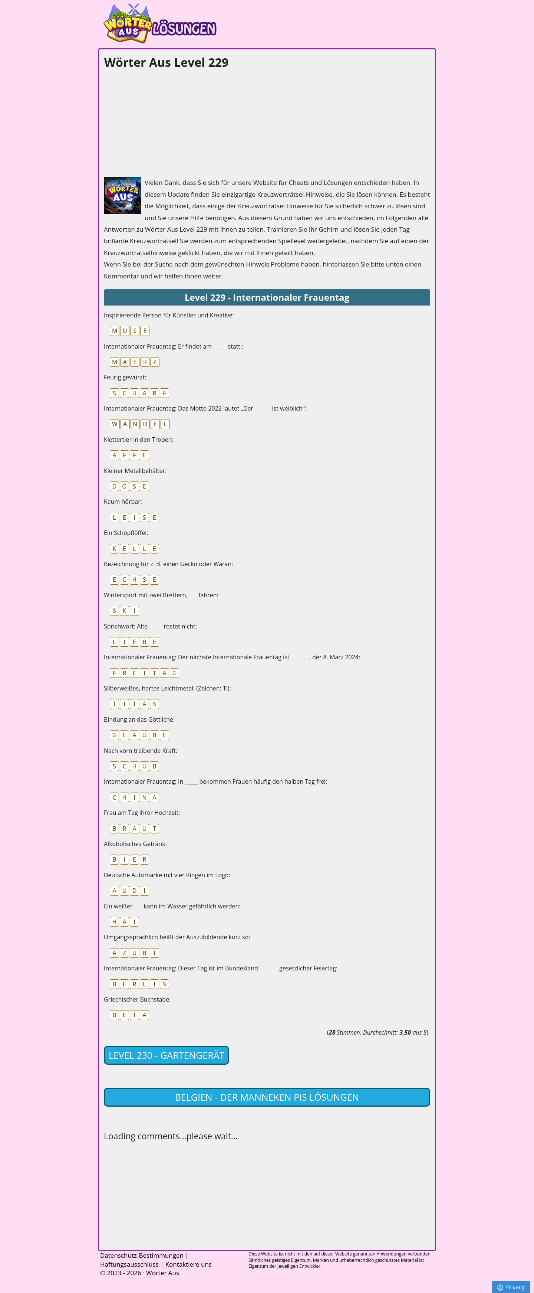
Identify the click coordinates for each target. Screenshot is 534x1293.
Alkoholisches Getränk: (135, 844)
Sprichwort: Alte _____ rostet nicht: (150, 626)
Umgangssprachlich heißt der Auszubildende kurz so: (177, 937)
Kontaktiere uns (188, 1264)
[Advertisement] (159, 121)
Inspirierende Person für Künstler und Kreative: (169, 315)
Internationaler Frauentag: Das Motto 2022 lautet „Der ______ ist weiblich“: (205, 408)
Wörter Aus (162, 1272)
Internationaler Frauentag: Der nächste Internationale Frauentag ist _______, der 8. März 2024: (232, 657)
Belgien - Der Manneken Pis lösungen (267, 1097)
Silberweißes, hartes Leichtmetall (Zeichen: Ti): (167, 688)
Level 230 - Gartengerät (166, 1055)
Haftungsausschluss (129, 1264)
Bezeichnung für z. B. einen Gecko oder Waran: (168, 564)
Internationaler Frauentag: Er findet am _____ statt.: (173, 346)
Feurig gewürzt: (125, 377)
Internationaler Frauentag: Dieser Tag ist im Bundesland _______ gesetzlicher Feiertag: (220, 968)
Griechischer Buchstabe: (137, 999)
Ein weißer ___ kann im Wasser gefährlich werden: (172, 906)
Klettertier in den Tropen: (139, 439)
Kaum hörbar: (123, 501)
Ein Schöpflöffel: (126, 533)
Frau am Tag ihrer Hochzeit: (142, 813)
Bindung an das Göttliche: (139, 719)
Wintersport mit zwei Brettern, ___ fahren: (161, 595)
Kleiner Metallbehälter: (135, 471)
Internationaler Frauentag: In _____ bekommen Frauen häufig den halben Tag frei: (215, 781)
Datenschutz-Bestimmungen (142, 1255)
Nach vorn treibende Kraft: (140, 751)
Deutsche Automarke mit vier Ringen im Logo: (167, 875)
